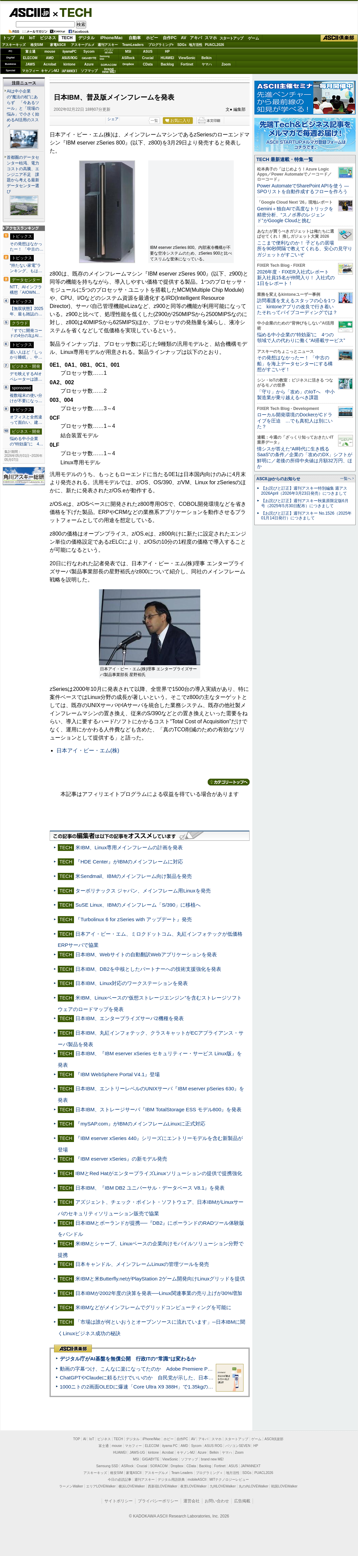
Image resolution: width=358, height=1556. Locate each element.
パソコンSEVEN (108, 51)
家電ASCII (58, 45)
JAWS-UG (137, 1452)
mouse (49, 51)
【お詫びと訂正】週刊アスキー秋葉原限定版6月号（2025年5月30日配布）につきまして (305, 503)
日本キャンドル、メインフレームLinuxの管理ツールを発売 (142, 1264)
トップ (9, 37)
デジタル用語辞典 (171, 1479)
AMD (50, 58)
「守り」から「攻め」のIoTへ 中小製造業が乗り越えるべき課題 (296, 394)
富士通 (30, 51)
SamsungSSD (104, 57)
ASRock (128, 58)
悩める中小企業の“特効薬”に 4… (26, 441)
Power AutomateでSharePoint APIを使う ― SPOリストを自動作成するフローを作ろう (303, 188)
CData (148, 64)
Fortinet (187, 64)
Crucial (148, 58)
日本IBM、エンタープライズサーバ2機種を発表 (129, 1018)
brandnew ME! (109, 71)
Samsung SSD (107, 1466)
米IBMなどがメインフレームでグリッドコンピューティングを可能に (153, 1307)
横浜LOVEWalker (132, 1486)
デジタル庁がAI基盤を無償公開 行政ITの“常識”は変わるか (128, 1359)
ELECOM (30, 58)
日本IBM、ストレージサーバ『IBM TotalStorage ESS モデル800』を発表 (158, 1109)
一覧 (154, 121)
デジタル (86, 37)
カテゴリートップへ (229, 782)
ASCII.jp (29, 12)
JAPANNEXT (69, 70)
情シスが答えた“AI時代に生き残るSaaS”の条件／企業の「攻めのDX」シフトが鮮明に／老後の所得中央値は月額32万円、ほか (305, 457)
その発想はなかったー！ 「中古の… (26, 246)
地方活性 (195, 45)
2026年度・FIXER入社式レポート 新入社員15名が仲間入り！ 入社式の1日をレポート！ (296, 277)
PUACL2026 (214, 45)
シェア (113, 119)
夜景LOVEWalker (193, 1486)
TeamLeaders (133, 45)
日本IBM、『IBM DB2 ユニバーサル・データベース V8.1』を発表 (150, 1188)
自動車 (135, 37)
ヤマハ (207, 64)
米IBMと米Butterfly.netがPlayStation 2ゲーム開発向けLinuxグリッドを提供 (160, 1278)
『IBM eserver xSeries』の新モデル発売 (121, 1159)
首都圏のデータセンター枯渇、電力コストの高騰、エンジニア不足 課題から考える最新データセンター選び (23, 174)
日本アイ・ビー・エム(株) (88, 750)
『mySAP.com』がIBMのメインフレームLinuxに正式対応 (140, 1123)
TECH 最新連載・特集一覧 (284, 159)
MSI (128, 51)
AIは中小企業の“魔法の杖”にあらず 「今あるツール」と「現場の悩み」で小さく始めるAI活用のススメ (23, 108)
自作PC (170, 37)
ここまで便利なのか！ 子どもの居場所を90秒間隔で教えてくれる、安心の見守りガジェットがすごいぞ (304, 248)
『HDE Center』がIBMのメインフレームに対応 (129, 861)
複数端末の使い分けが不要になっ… (26, 398)
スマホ (211, 37)
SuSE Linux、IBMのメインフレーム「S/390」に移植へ (138, 905)
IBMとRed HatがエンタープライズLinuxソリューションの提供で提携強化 (158, 1173)
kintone (69, 64)
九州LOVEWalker (223, 1486)
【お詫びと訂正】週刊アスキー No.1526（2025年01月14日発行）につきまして (306, 516)
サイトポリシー (118, 1501)
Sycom (89, 51)
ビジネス (48, 37)
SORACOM (159, 1466)
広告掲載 (242, 1501)
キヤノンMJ (50, 71)
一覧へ (345, 478)
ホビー (152, 37)
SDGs (181, 45)
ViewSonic (187, 58)
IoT (32, 37)
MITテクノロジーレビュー (229, 1479)
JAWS (30, 64)
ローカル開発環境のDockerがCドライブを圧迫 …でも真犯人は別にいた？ (295, 420)
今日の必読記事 (119, 1479)
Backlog (167, 64)
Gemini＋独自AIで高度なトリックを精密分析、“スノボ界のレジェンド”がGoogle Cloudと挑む (295, 214)
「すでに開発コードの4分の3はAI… (26, 333)
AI (22, 37)
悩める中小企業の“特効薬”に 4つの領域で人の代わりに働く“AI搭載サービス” (301, 337)
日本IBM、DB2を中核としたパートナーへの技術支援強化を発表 (148, 969)
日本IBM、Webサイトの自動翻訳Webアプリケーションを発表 (146, 954)
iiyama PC (170, 1446)
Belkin (206, 58)
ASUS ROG (69, 58)
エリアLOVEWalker (101, 1486)
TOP (76, 1439)
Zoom (226, 64)
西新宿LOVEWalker (162, 1486)
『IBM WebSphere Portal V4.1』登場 (117, 1074)
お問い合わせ (217, 1501)
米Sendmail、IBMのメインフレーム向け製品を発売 (133, 876)
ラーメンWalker (71, 1486)
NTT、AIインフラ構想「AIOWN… (26, 290)
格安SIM (36, 45)
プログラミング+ (161, 45)
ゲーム (253, 38)
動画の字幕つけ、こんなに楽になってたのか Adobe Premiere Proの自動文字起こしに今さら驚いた (174, 1369)
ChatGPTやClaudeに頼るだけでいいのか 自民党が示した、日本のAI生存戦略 (149, 1377)
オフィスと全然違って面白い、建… (26, 420)
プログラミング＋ (209, 1473)
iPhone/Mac (111, 37)
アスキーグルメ (83, 45)
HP (167, 51)
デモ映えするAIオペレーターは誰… (26, 376)
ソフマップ (89, 71)
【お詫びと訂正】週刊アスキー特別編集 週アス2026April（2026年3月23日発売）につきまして (304, 491)
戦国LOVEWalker (284, 1486)
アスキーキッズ (14, 45)
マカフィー (30, 71)
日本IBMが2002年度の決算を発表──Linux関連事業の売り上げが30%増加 (158, 1293)
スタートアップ (231, 38)
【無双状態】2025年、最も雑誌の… (26, 311)
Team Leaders (182, 1473)
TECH (73, 12)
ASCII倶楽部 (339, 38)
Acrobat (50, 64)
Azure (89, 64)
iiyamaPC (69, 51)
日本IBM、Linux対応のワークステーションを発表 (131, 983)
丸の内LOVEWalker (253, 1486)
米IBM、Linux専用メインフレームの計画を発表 (129, 847)
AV (183, 37)
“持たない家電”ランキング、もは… (26, 268)
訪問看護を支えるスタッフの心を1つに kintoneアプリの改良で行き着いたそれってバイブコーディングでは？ (297, 306)
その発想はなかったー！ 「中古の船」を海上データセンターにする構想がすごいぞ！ (295, 363)
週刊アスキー (108, 45)
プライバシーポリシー (158, 1501)
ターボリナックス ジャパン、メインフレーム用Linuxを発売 (142, 890)
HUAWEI (167, 58)
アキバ (196, 37)
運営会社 (191, 1501)
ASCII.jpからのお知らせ (278, 478)
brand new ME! (212, 1459)
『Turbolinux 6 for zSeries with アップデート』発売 (133, 919)
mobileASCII (197, 1479)
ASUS (148, 51)
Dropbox (128, 64)
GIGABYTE (89, 58)
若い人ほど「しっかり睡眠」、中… (26, 355)
